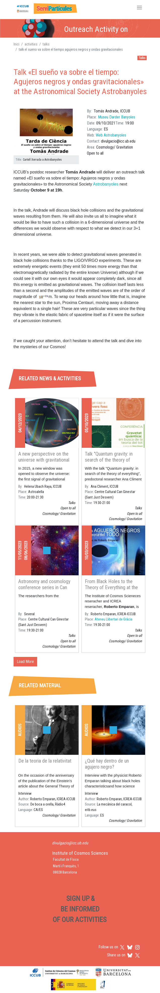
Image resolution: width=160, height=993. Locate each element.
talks (46, 44)
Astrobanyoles (105, 184)
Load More (25, 661)
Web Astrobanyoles (111, 135)
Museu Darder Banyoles (116, 117)
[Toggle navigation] (139, 8)
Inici (16, 44)
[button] (46, 131)
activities (31, 44)
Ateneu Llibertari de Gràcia (113, 619)
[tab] (36, 356)
